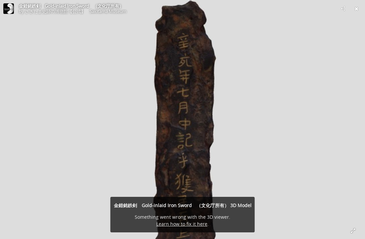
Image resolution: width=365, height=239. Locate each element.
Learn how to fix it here (181, 224)
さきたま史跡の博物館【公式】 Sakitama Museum (75, 11)
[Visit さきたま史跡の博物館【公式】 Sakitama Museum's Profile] (8, 8)
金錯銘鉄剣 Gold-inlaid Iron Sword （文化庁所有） (71, 6)
